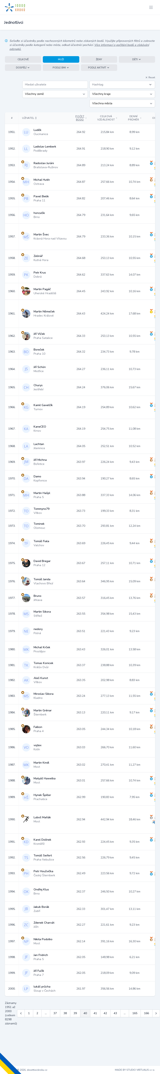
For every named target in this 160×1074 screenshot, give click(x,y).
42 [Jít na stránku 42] (105, 1013)
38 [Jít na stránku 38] (65, 1013)
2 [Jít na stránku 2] (37, 1013)
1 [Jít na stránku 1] (29, 1013)
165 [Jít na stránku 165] (134, 1013)
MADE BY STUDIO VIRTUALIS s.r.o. (135, 1070)
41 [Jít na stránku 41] (95, 1013)
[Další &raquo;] (156, 1013)
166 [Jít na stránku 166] (146, 1013)
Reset (150, 77)
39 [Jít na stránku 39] (75, 1013)
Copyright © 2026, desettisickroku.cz (26, 1070)
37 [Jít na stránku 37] (55, 1013)
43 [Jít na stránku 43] (115, 1013)
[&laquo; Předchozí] (21, 1013)
